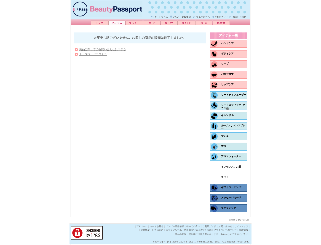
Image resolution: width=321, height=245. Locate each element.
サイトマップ (241, 227)
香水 (223, 146)
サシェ (225, 136)
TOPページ (141, 227)
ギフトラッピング (231, 187)
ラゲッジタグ (228, 208)
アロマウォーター (231, 156)
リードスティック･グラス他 (233, 106)
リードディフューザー (233, 94)
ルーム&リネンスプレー (233, 127)
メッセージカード (231, 197)
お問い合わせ (225, 227)
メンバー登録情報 (175, 227)
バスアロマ (227, 74)
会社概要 (145, 230)
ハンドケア (227, 43)
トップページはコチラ (93, 55)
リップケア (227, 84)
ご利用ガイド (209, 227)
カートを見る (156, 227)
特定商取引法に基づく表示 (197, 230)
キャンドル (227, 115)
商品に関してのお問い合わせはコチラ (102, 51)
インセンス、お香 (231, 166)
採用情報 (243, 230)
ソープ (225, 64)
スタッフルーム (174, 230)
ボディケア (227, 53)
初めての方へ (193, 227)
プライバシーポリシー (225, 230)
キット (225, 177)
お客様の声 (157, 230)
